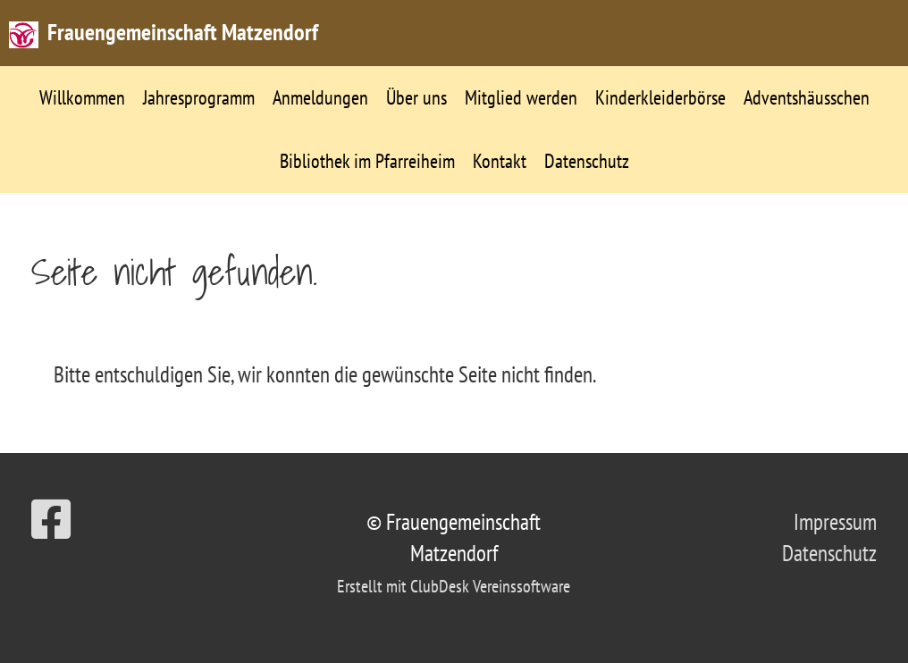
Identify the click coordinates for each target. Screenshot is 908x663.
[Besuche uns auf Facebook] (51, 520)
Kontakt (499, 160)
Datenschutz (586, 160)
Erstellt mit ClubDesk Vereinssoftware (453, 586)
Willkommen (82, 97)
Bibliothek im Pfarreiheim (367, 160)
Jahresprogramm (199, 97)
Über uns (416, 97)
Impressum (835, 522)
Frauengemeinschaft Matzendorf (182, 31)
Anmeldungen (320, 97)
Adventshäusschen (807, 97)
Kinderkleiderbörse (660, 97)
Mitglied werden (521, 97)
